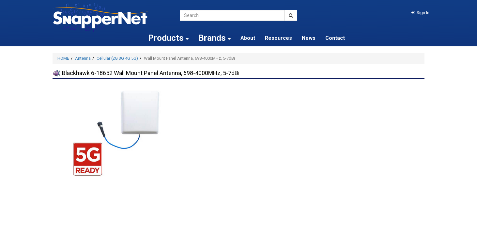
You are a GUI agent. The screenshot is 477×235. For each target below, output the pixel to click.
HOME (63, 58)
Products (168, 38)
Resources (278, 38)
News (308, 38)
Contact (335, 38)
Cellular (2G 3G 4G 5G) (117, 58)
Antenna (83, 58)
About (247, 38)
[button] (420, 12)
